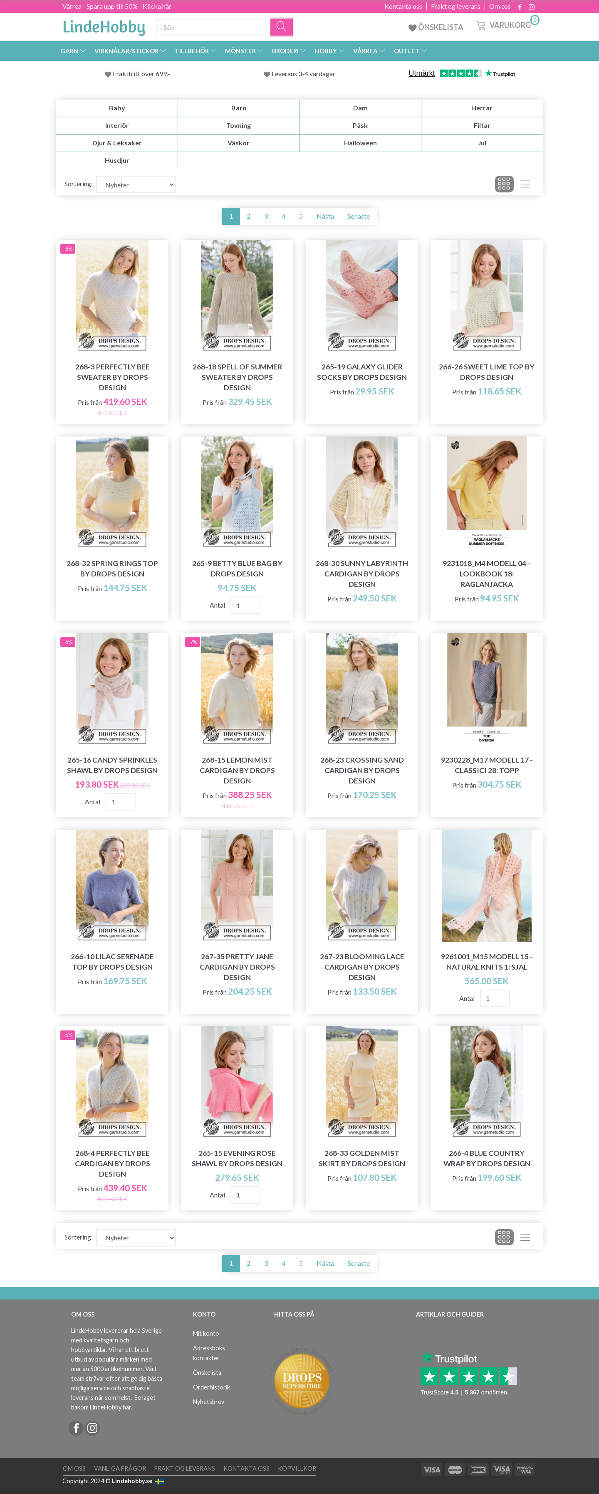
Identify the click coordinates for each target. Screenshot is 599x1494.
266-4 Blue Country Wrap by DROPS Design (486, 1158)
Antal (218, 605)
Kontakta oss (403, 6)
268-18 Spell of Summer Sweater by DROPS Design (237, 377)
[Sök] (282, 27)
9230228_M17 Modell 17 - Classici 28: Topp (487, 765)
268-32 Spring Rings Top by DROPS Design (112, 568)
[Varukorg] (507, 24)
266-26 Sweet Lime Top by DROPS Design (487, 372)
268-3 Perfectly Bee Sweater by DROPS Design (112, 377)
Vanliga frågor (120, 1468)
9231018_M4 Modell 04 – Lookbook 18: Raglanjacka (487, 574)
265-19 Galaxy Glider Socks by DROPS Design (362, 372)
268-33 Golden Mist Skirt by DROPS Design (362, 1158)
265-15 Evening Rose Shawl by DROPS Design (237, 1158)
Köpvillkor (297, 1468)
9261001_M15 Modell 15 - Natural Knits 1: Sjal (487, 961)
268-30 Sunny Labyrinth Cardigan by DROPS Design (362, 574)
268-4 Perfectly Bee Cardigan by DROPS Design (112, 1163)
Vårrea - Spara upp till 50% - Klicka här (116, 6)
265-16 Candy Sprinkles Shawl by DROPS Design (112, 765)
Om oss (500, 6)
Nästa (325, 216)
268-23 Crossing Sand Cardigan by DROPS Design (362, 770)
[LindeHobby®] (104, 25)
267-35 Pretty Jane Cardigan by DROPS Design (237, 967)
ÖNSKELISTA (435, 27)
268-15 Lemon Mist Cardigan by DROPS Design (237, 770)
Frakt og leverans (455, 6)
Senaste (359, 216)
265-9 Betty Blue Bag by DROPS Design (237, 568)
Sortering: (78, 183)
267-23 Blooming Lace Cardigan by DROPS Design (362, 967)
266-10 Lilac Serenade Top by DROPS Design (112, 961)
